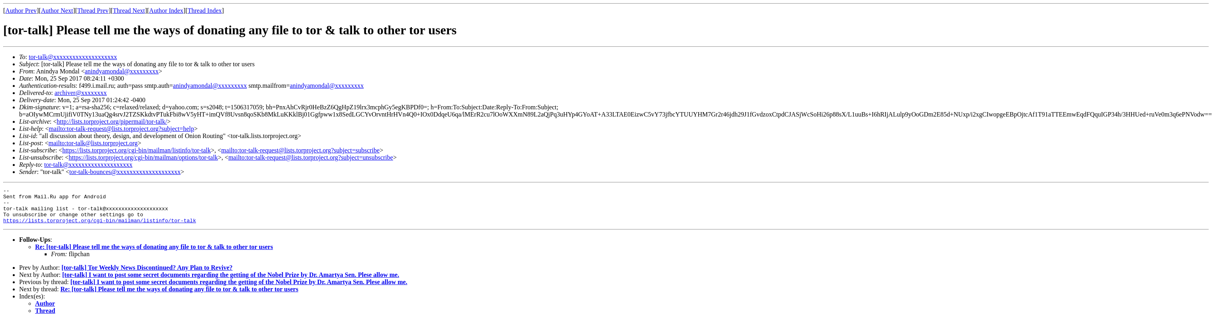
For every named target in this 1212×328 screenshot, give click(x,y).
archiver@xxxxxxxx (81, 92)
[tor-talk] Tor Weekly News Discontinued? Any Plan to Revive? (146, 274)
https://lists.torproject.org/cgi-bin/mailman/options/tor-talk (143, 157)
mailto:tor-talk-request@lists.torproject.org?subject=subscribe (300, 150)
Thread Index (205, 10)
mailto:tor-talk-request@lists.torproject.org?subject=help (121, 128)
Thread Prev (93, 10)
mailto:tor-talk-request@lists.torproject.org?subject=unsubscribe (310, 157)
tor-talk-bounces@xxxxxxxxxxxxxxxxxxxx (125, 171)
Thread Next (129, 10)
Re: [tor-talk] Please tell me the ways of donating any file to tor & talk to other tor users (154, 254)
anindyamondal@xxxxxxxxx (121, 71)
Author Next (57, 10)
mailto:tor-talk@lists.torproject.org (93, 143)
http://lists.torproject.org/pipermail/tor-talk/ (112, 121)
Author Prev (21, 10)
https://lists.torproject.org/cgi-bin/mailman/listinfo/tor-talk (136, 150)
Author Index (166, 10)
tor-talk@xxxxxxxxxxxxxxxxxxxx (73, 56)
